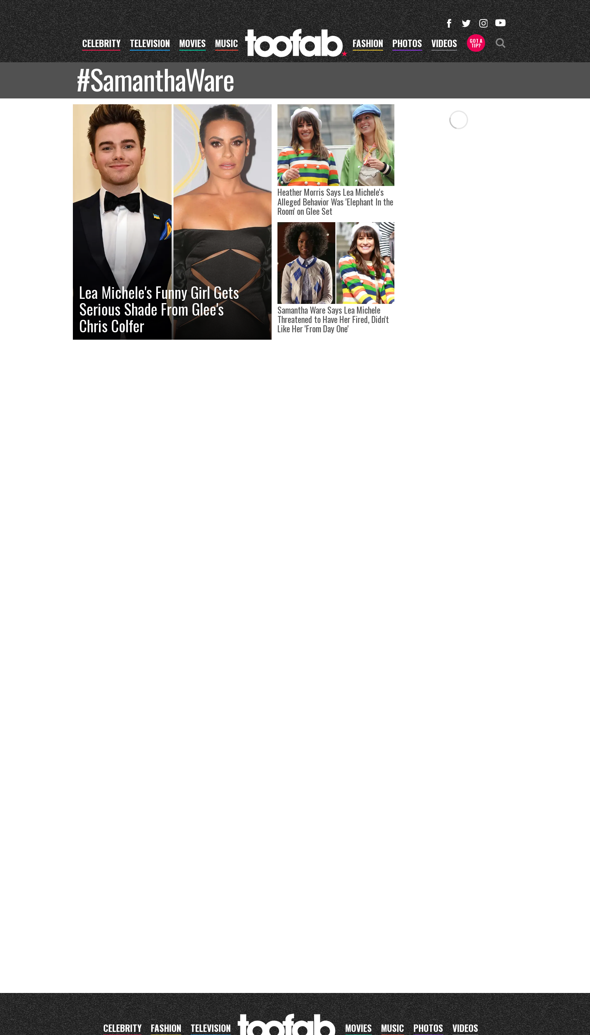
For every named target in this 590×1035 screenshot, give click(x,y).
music (226, 44)
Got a (476, 43)
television (150, 44)
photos (407, 44)
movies (192, 44)
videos (444, 44)
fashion (368, 44)
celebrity (101, 44)
